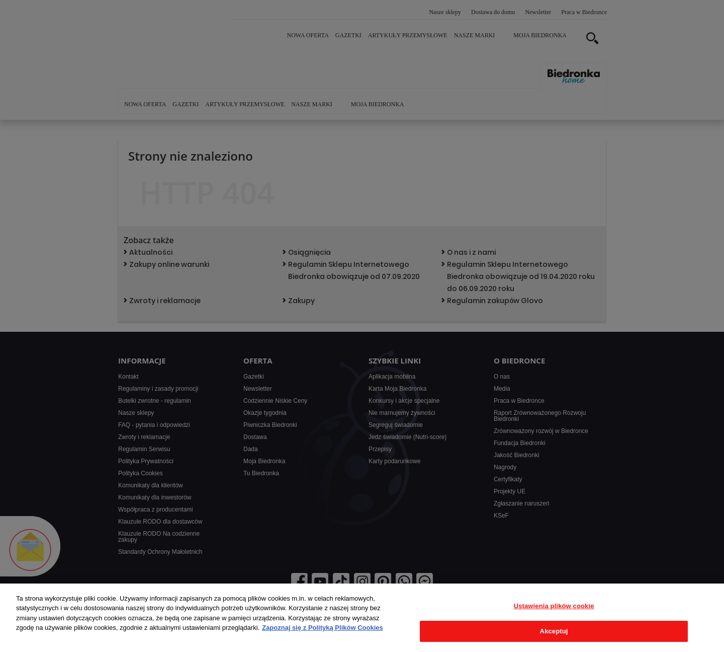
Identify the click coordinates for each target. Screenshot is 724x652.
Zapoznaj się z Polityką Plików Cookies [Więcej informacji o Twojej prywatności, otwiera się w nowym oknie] (322, 627)
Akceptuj (554, 631)
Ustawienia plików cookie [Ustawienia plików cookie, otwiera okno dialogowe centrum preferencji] (554, 606)
